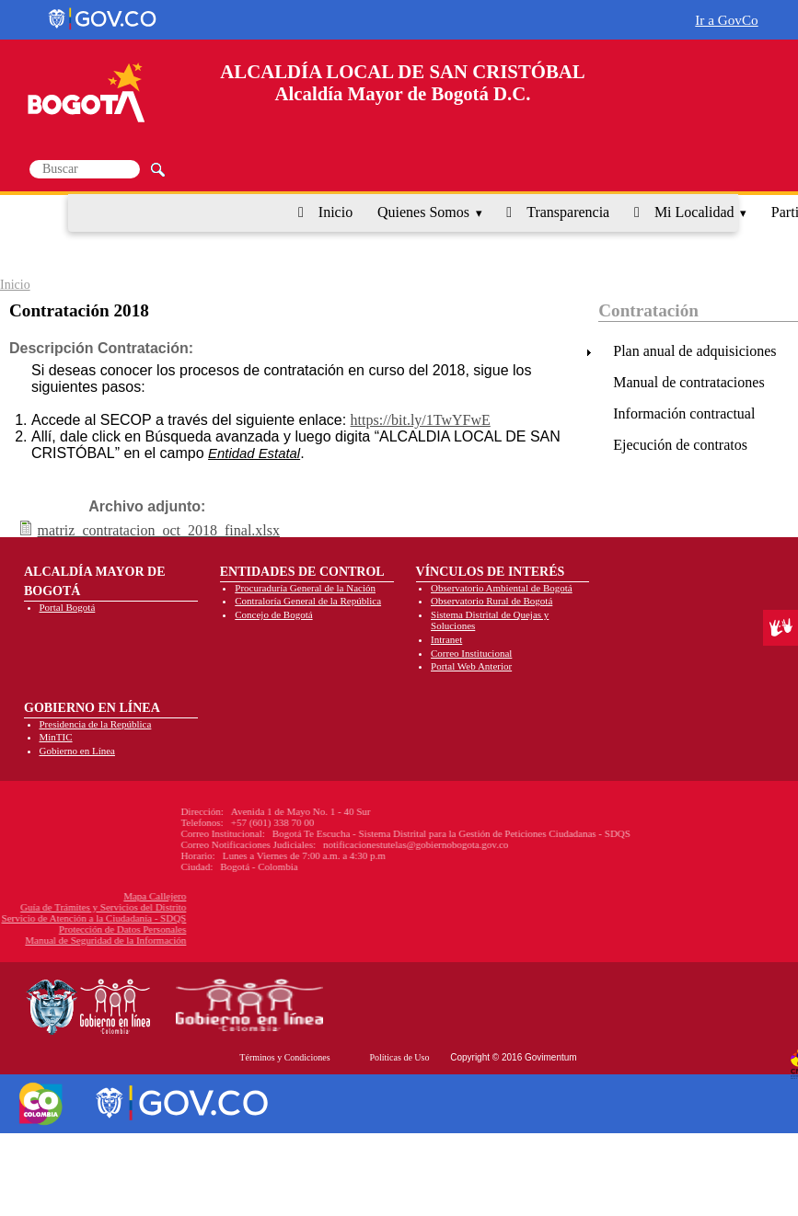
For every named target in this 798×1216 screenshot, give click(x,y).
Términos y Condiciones (284, 1057)
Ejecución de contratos (680, 445)
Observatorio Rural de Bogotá (491, 600)
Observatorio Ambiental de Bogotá (501, 587)
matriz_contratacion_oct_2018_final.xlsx (159, 530)
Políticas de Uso (399, 1057)
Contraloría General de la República (308, 600)
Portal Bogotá (68, 607)
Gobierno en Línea (77, 750)
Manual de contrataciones (688, 382)
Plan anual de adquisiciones (694, 351)
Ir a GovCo (726, 20)
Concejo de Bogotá (273, 614)
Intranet (446, 639)
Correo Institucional (471, 653)
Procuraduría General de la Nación (305, 587)
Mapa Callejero (81, 895)
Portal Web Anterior (471, 665)
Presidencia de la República (96, 723)
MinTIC (56, 736)
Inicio (335, 212)
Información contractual (684, 413)
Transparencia (567, 212)
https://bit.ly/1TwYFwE (421, 420)
